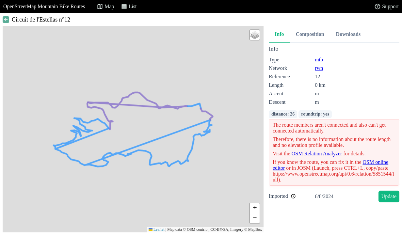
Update (388, 196)
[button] (255, 35)
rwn (319, 68)
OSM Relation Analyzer (317, 153)
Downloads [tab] (348, 34)
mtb (319, 59)
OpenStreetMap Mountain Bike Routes (44, 6)
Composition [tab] (310, 34)
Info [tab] (279, 34)
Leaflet (157, 229)
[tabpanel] (334, 125)
